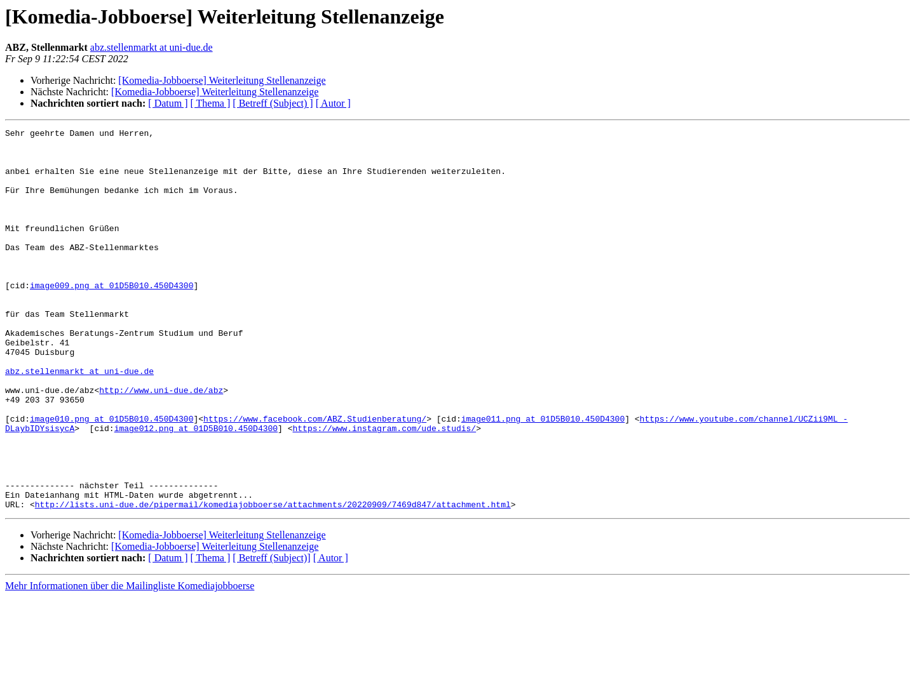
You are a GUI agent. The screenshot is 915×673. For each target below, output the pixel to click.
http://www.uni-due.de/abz (161, 443)
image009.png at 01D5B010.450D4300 (111, 317)
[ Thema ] (211, 103)
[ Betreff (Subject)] (271, 634)
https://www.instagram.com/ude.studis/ (384, 489)
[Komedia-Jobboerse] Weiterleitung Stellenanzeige (221, 80)
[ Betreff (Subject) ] (273, 103)
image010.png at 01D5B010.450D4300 (111, 477)
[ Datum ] (167, 103)
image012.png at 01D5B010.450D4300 (196, 489)
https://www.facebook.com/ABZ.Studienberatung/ (314, 477)
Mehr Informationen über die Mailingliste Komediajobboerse (129, 661)
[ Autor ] (333, 103)
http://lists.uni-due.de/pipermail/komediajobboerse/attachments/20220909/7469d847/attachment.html (273, 580)
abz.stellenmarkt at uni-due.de (151, 47)
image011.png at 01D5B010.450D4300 (543, 477)
